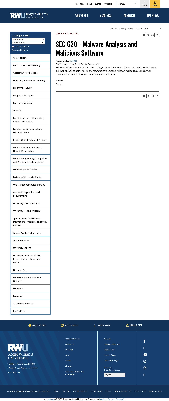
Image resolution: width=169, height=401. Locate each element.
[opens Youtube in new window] (145, 354)
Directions (18, 288)
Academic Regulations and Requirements (26, 194)
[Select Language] (114, 375)
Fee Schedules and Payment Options (27, 279)
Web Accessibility (122, 391)
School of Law (110, 355)
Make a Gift (136, 325)
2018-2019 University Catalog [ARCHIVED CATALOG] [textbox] (130, 28)
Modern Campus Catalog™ (111, 399)
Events (98, 4)
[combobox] (136, 28)
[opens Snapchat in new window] (145, 367)
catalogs (51, 399)
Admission (129, 15)
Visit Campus (71, 325)
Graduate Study (21, 240)
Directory (80, 4)
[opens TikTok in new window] (145, 374)
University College (22, 247)
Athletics (108, 4)
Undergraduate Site (112, 344)
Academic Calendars (23, 303)
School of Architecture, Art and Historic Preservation (28, 149)
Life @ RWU (153, 15)
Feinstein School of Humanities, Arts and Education (28, 119)
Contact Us (69, 344)
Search (144, 5)
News (89, 4)
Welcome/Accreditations (25, 72)
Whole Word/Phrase (22, 46)
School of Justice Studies (25, 169)
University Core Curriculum (26, 203)
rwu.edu (107, 338)
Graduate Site (109, 349)
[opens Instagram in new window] (145, 361)
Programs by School (23, 102)
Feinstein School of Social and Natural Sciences (27, 130)
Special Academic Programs (27, 232)
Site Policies (140, 391)
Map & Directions (72, 338)
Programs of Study (22, 87)
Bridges (66, 391)
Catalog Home (20, 57)
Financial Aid (19, 270)
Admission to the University (27, 65)
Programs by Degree (23, 95)
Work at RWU (155, 391)
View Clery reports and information (74, 373)
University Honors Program (26, 210)
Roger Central (80, 391)
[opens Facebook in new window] (145, 341)
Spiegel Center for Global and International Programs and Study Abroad (30, 222)
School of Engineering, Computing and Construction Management (30, 160)
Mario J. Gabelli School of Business (30, 140)
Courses (17, 110)
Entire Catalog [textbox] (18, 39)
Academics (105, 15)
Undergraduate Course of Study (29, 184)
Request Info (39, 325)
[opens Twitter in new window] (145, 347)
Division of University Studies (27, 177)
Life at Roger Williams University (29, 80)
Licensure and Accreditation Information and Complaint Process (27, 259)
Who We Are (81, 15)
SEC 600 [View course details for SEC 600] (73, 61)
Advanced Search (20, 50)
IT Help (108, 391)
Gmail (57, 391)
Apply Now (104, 325)
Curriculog (96, 391)
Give (155, 5)
